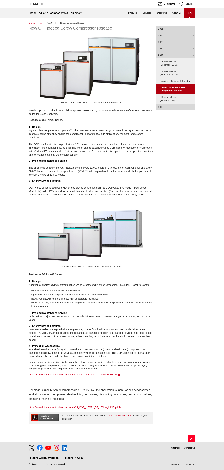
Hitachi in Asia (73, 457)
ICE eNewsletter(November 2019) (169, 73)
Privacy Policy (189, 464)
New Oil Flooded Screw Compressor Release (70, 28)
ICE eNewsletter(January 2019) (168, 99)
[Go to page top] (191, 438)
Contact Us (189, 448)
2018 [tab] (160, 107)
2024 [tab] (160, 35)
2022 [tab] (160, 42)
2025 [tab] (160, 28)
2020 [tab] (160, 48)
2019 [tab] (160, 55)
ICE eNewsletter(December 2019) (169, 63)
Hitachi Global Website (44, 457)
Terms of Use (174, 464)
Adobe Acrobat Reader (119, 415)
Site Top (32, 23)
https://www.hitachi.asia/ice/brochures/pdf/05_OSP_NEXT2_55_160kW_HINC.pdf (74, 407)
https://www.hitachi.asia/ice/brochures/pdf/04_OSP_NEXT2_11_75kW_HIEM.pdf (73, 374)
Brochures (161, 13)
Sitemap (175, 448)
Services (146, 13)
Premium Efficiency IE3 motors (175, 81)
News (41, 23)
